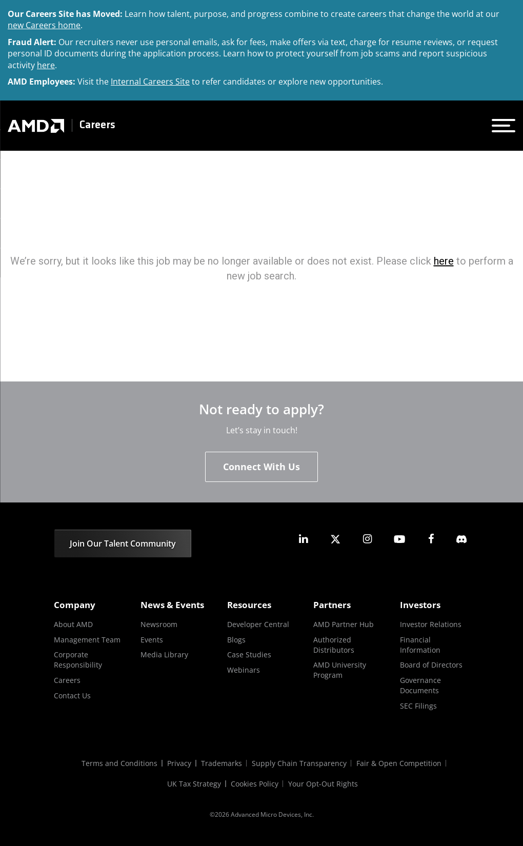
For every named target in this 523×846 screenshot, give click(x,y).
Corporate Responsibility (78, 660)
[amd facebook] (431, 539)
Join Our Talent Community (123, 543)
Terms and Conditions (118, 763)
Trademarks (221, 763)
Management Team (87, 639)
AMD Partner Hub (343, 624)
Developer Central (258, 624)
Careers (97, 125)
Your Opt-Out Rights (324, 784)
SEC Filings (418, 706)
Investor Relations (430, 624)
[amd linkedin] (303, 539)
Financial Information (420, 645)
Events (151, 639)
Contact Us (72, 695)
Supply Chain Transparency (299, 763)
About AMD (73, 624)
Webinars (243, 670)
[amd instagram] (367, 539)
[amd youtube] (399, 539)
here (46, 65)
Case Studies (249, 655)
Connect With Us (261, 466)
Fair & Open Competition (399, 763)
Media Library (164, 655)
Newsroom (158, 624)
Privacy (179, 763)
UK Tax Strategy (194, 784)
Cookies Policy (255, 784)
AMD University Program (339, 670)
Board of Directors (431, 665)
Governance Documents (420, 685)
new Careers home (44, 25)
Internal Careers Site (150, 81)
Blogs (236, 639)
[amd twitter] (335, 539)
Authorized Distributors (333, 645)
